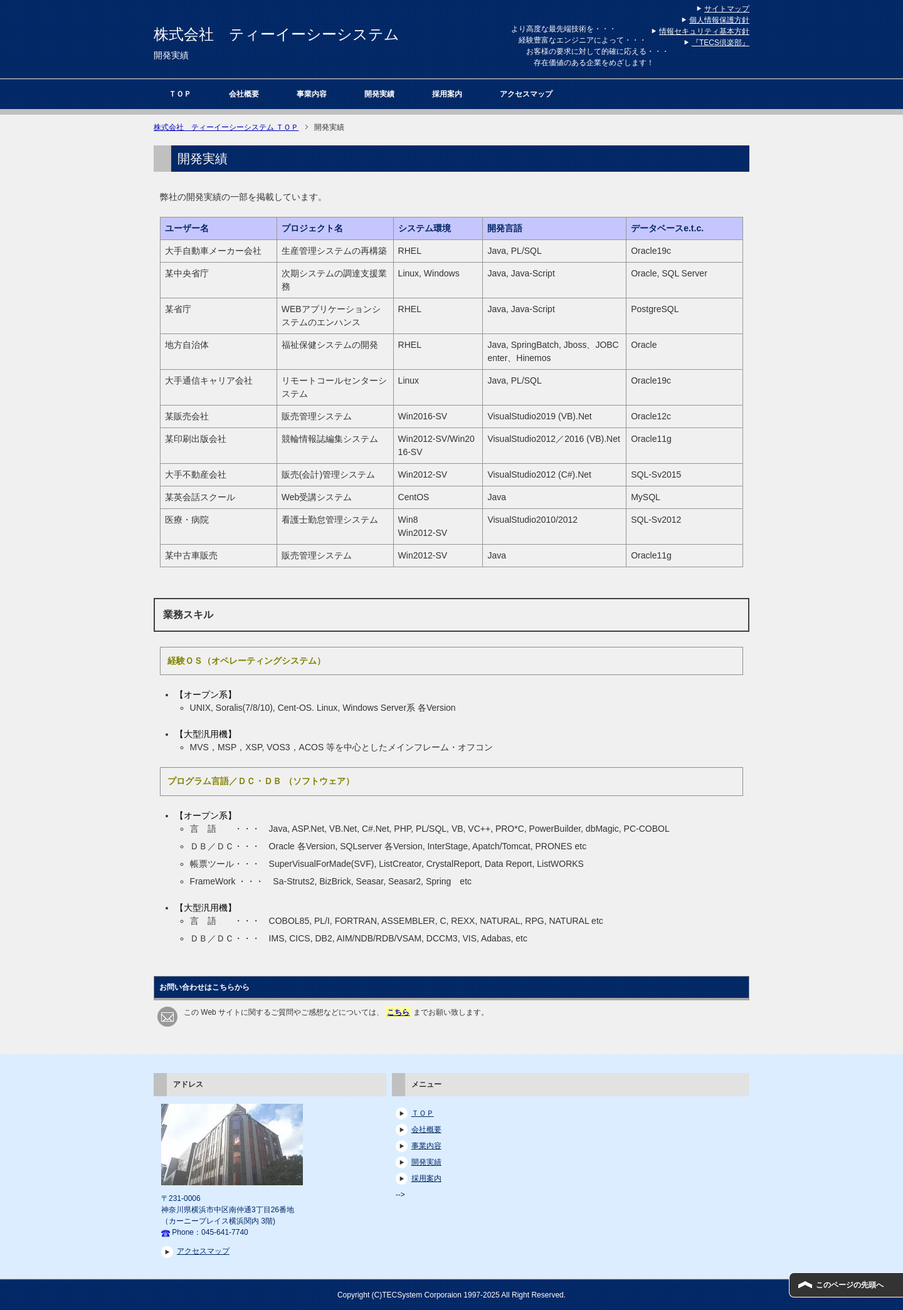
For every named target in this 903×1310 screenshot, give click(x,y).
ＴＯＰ (180, 94)
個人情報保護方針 (719, 20)
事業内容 (312, 94)
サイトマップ (726, 8)
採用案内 (447, 94)
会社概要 (244, 94)
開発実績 (379, 94)
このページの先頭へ (850, 1285)
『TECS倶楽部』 (720, 42)
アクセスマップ (526, 94)
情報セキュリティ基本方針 (704, 31)
